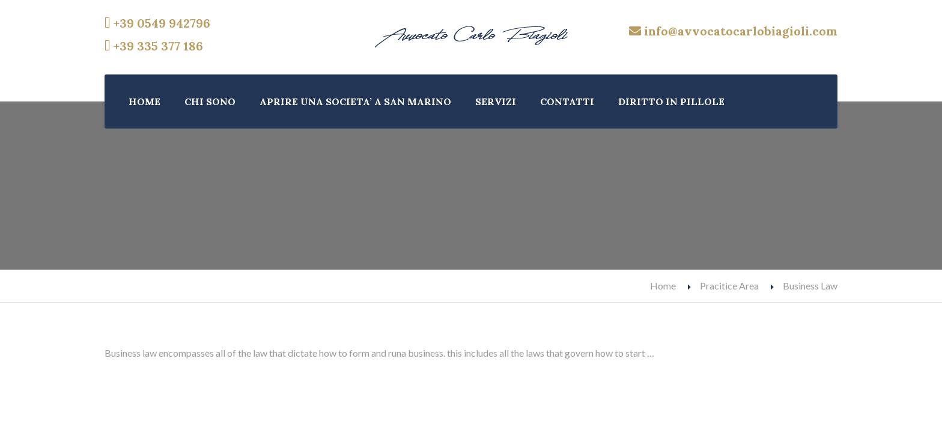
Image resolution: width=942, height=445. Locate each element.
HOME (144, 101)
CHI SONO (209, 101)
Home (663, 285)
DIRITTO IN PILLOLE (671, 101)
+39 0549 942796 (157, 23)
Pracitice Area (729, 285)
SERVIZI (495, 101)
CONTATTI (567, 101)
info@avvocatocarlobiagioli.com (733, 30)
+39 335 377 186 (154, 45)
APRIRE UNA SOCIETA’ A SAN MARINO (355, 101)
